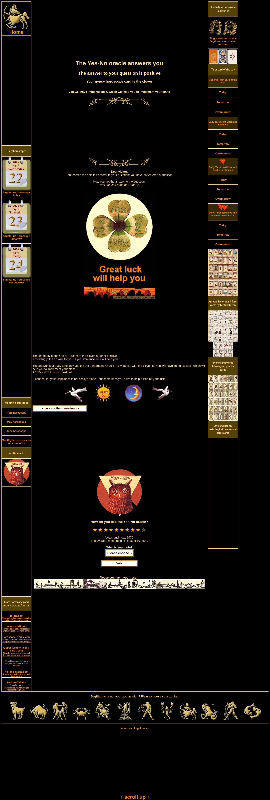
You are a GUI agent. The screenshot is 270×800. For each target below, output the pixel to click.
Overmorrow (223, 112)
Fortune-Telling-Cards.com (16, 686)
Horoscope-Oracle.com (16, 639)
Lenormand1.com (16, 628)
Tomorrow (223, 102)
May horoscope (16, 421)
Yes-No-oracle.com (16, 663)
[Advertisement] (16, 90)
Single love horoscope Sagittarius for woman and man (223, 40)
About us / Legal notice (135, 728)
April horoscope (16, 412)
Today (223, 92)
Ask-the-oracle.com (16, 673)
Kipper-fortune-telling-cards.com (16, 651)
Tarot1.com (16, 617)
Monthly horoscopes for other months (16, 442)
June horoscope (16, 431)
